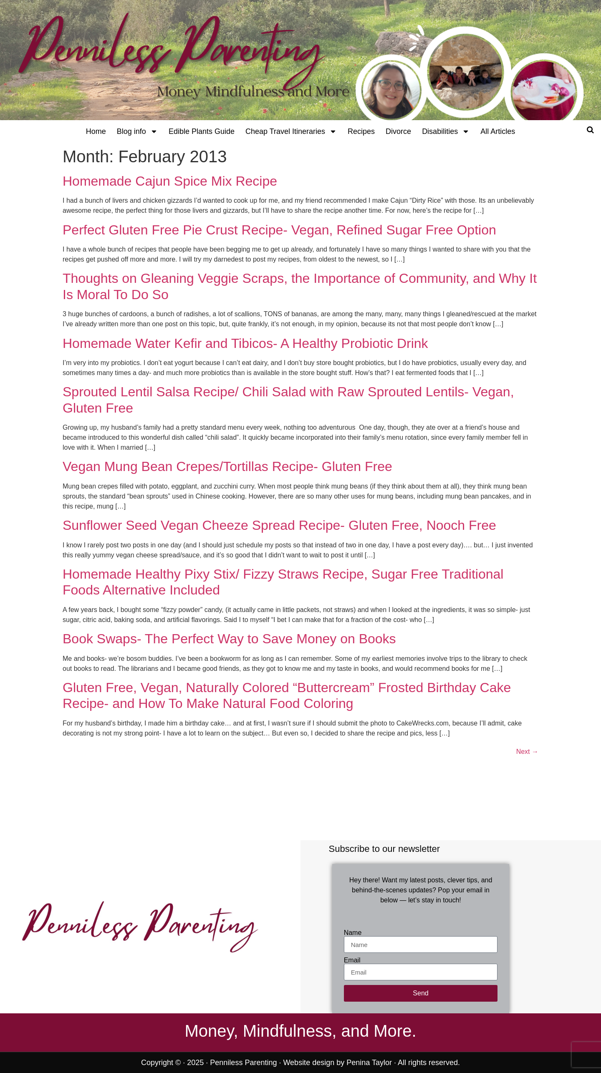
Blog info (137, 131)
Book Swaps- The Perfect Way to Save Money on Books (229, 638)
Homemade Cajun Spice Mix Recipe (170, 181)
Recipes (361, 131)
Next (527, 751)
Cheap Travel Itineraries (291, 131)
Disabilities (446, 131)
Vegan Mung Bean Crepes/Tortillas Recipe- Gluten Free (227, 466)
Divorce (398, 131)
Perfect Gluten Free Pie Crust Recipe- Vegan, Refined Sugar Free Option (279, 229)
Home (96, 131)
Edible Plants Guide (202, 131)
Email (352, 960)
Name (353, 932)
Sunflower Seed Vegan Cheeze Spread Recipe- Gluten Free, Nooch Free (279, 525)
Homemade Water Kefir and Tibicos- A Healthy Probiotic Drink (245, 343)
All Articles (497, 131)
